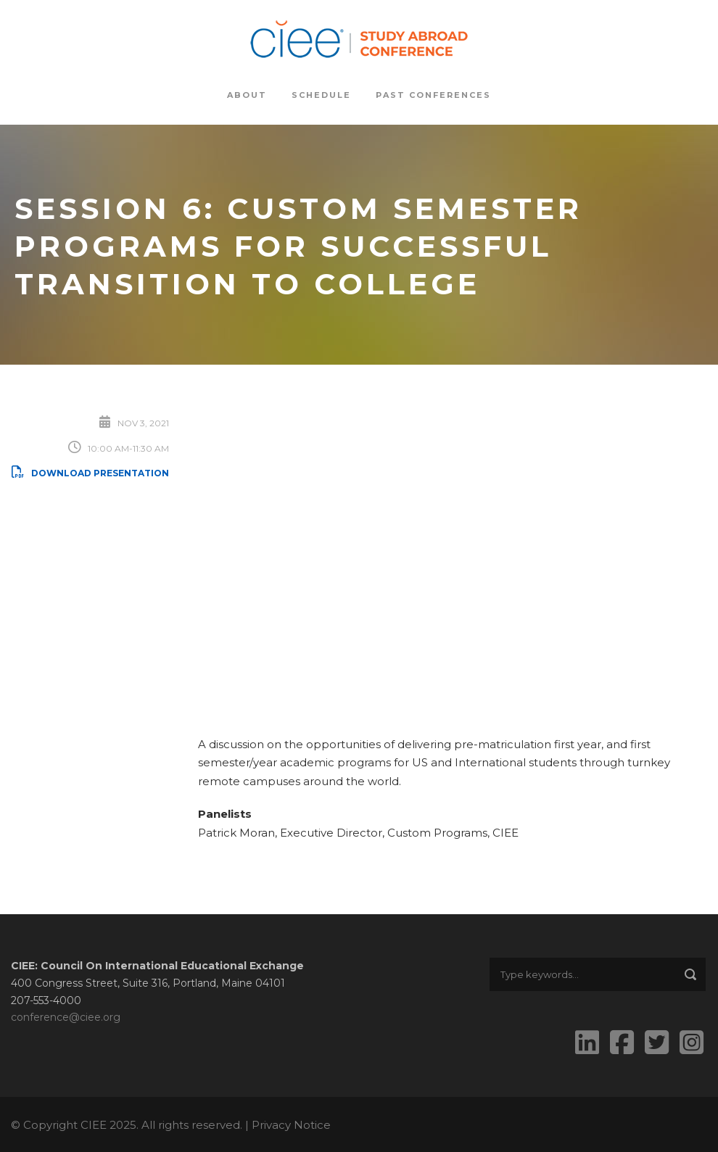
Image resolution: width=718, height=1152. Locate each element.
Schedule (321, 95)
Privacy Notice (291, 1125)
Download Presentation (90, 473)
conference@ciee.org (65, 1017)
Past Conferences (433, 95)
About (247, 95)
